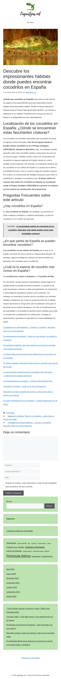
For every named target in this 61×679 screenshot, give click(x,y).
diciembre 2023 (12, 578)
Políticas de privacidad (30, 658)
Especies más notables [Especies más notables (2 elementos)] (15, 547)
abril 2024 (10, 569)
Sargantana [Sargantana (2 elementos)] (36, 556)
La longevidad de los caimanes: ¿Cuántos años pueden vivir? (28, 381)
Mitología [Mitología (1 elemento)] (47, 551)
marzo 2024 (11, 574)
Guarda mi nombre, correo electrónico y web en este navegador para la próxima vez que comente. (31, 485)
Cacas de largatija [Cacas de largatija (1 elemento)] (21, 543)
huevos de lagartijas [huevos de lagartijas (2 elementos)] (14, 551)
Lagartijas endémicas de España (19, 531)
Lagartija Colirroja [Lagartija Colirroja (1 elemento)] (27, 551)
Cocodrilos (10, 413)
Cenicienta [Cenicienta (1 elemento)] (33, 543)
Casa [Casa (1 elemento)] (29, 543)
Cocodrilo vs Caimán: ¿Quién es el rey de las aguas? (24, 386)
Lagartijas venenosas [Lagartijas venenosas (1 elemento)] (38, 551)
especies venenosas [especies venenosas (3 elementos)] (35, 547)
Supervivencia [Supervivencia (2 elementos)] (47, 556)
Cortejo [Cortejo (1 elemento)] (48, 543)
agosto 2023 (11, 596)
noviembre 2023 (12, 583)
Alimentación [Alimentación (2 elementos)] (11, 543)
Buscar (9, 502)
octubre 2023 (11, 587)
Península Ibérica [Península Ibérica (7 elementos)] (18, 556)
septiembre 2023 (13, 592)
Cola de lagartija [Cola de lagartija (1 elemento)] (42, 543)
